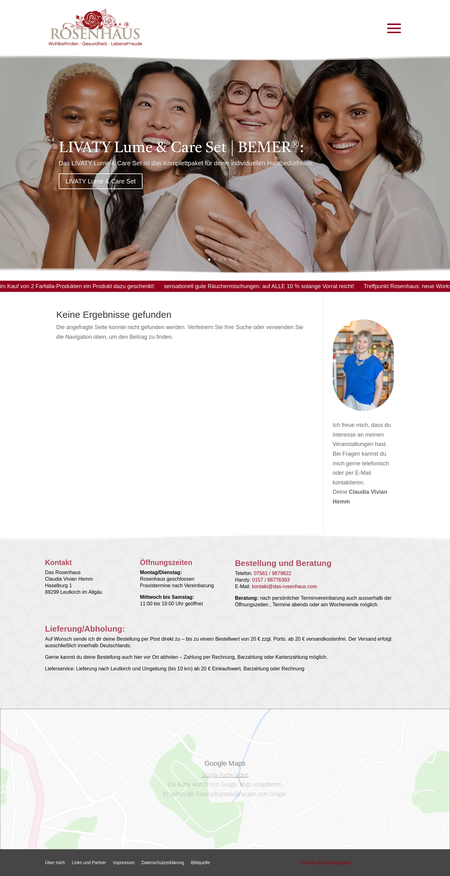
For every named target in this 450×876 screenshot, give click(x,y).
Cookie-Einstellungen (324, 862)
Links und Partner (89, 862)
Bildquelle (200, 862)
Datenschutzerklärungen (226, 794)
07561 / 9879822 (272, 573)
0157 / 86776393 (271, 580)
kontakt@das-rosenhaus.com (284, 586)
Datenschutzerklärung (163, 862)
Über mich (55, 862)
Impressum (124, 862)
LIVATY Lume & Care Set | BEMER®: (181, 150)
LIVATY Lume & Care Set (101, 183)
